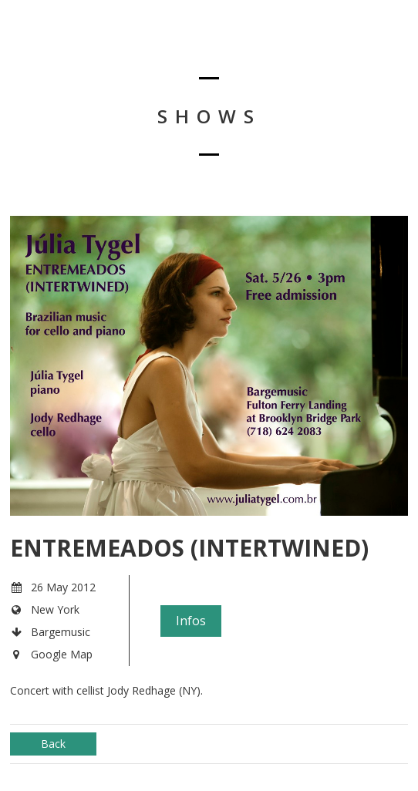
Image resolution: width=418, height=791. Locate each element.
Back (53, 743)
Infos (191, 620)
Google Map (62, 654)
